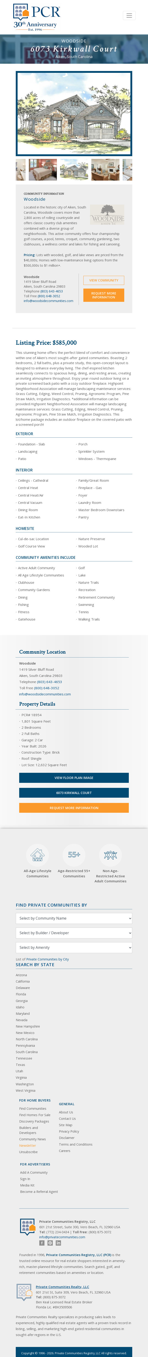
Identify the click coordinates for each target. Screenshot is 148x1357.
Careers (64, 1151)
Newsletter (27, 1145)
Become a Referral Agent (39, 1191)
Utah (19, 1071)
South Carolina (27, 1052)
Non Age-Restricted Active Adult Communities (111, 864)
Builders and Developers (28, 1130)
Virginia (21, 1077)
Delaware (23, 988)
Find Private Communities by (51, 905)
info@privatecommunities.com (62, 1237)
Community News (32, 1139)
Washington (25, 1084)
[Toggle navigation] (129, 15)
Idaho (20, 1007)
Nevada (21, 1020)
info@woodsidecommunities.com (48, 301)
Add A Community (34, 1172)
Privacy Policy (69, 1131)
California (23, 981)
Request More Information (103, 295)
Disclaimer (66, 1138)
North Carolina (27, 1039)
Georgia (22, 1001)
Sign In (25, 1179)
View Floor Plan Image (74, 778)
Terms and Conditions (75, 1144)
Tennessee (24, 1058)
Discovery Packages (34, 1121)
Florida (21, 994)
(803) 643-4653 (51, 291)
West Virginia (25, 1090)
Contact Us (67, 1118)
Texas (20, 1064)
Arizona (21, 975)
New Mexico (25, 1033)
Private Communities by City (47, 959)
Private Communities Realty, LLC (62, 1287)
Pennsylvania (25, 1045)
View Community (103, 280)
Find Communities (32, 1108)
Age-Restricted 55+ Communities (74, 861)
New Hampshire (28, 1026)
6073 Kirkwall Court (74, 793)
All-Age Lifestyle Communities (37, 861)
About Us (66, 1112)
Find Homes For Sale (34, 1115)
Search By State (35, 964)
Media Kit (27, 1185)
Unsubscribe (28, 1152)
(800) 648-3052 (49, 296)
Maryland (23, 1013)
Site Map (65, 1125)
